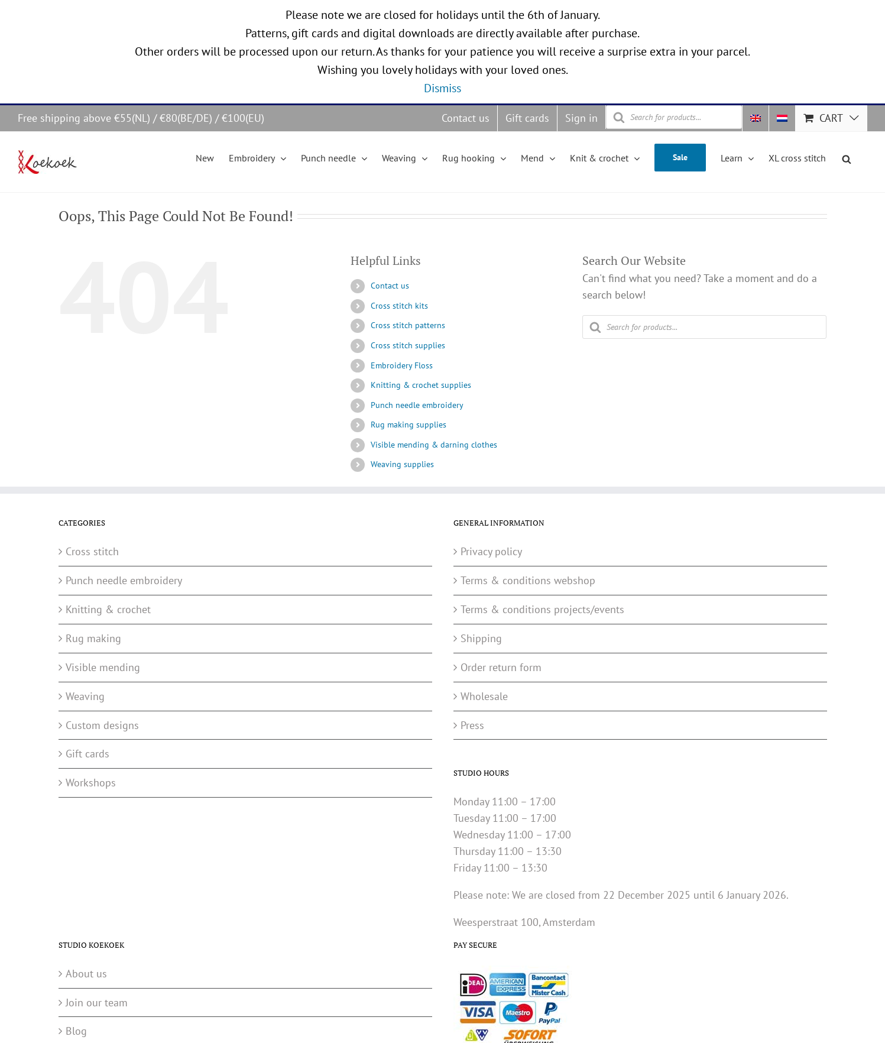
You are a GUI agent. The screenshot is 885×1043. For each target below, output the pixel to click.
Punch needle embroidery (417, 405)
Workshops (91, 782)
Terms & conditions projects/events (542, 609)
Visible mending (103, 667)
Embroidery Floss (402, 365)
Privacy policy (491, 551)
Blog (76, 1031)
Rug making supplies (408, 424)
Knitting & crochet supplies (421, 385)
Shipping (481, 638)
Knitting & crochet (108, 609)
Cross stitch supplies (408, 345)
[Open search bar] (846, 157)
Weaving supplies (402, 464)
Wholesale (484, 696)
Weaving (85, 696)
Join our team (97, 1002)
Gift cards (87, 753)
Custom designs (102, 725)
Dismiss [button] (442, 88)
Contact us (390, 285)
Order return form (501, 667)
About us (86, 973)
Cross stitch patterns (408, 325)
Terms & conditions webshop (528, 580)
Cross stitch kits (399, 305)
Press (472, 725)
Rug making (93, 638)
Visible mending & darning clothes (434, 444)
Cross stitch (92, 551)
